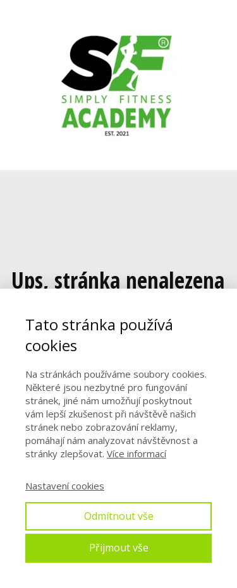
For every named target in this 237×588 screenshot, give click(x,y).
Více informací (136, 453)
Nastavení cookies (64, 485)
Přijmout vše (119, 548)
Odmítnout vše (119, 516)
